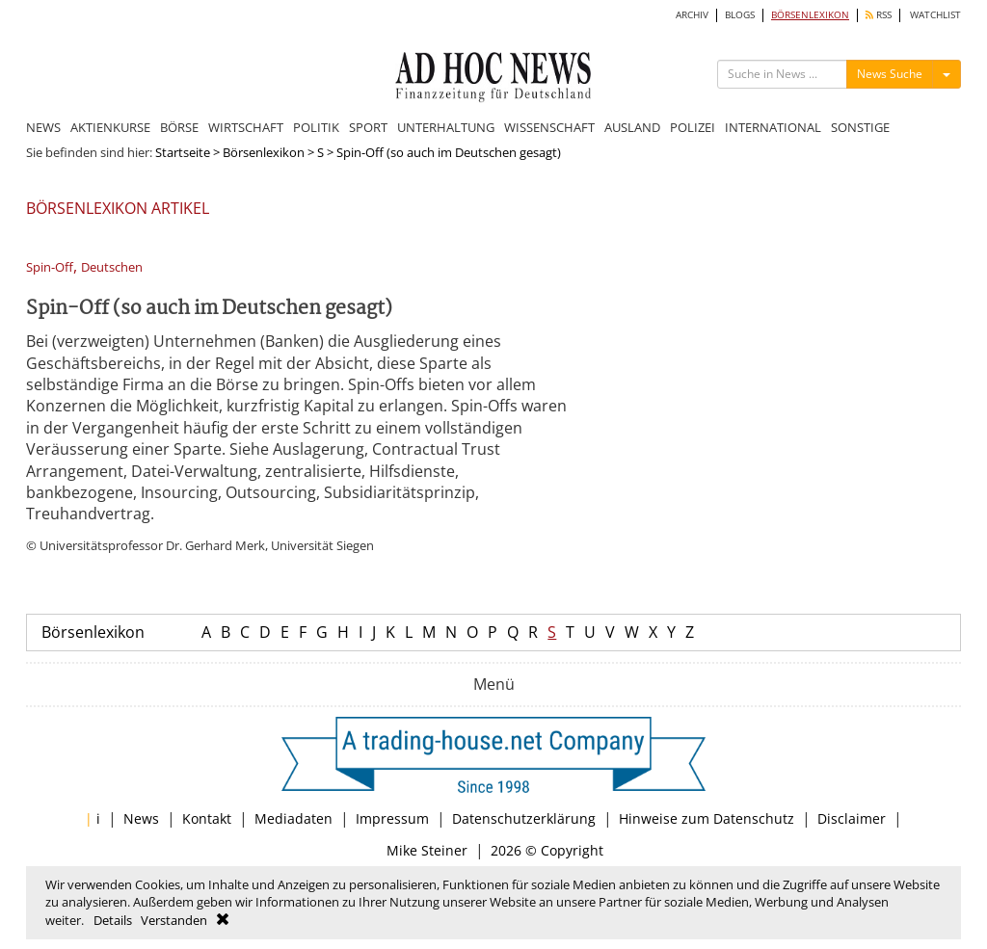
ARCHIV (692, 15)
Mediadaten (293, 818)
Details (112, 920)
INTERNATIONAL (773, 127)
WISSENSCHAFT (549, 127)
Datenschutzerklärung (524, 818)
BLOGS (740, 15)
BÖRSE (179, 127)
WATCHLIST (935, 15)
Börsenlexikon (264, 152)
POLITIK (316, 127)
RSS (879, 15)
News (141, 818)
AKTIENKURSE (110, 127)
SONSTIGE (860, 127)
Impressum (392, 818)
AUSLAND (632, 127)
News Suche (889, 74)
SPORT (368, 127)
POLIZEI (692, 127)
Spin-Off (49, 267)
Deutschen (112, 267)
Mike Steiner (427, 850)
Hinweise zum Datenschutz (706, 818)
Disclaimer (851, 818)
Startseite (182, 152)
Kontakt (206, 818)
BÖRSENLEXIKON (810, 15)
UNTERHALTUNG (445, 127)
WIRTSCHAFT (245, 127)
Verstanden (174, 920)
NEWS (43, 127)
